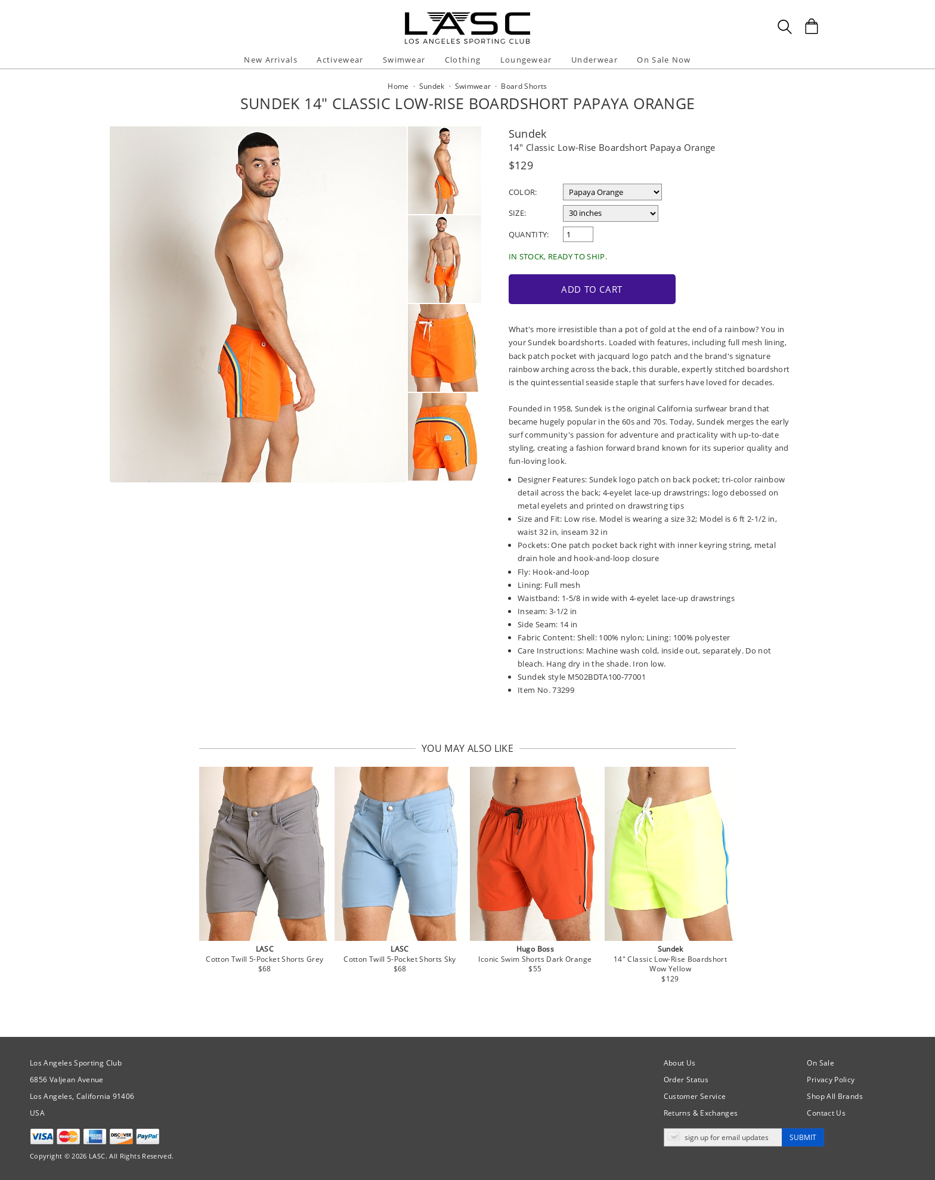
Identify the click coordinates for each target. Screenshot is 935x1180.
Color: (523, 192)
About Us (680, 1063)
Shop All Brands (834, 1096)
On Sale (820, 1063)
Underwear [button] (594, 59)
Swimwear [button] (404, 59)
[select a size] (610, 213)
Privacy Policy (830, 1079)
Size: (518, 212)
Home (398, 86)
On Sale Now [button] (664, 59)
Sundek (528, 133)
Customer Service (695, 1096)
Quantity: (529, 234)
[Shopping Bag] (811, 26)
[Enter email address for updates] (723, 1137)
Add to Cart (592, 289)
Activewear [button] (340, 59)
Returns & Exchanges (701, 1113)
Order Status (686, 1079)
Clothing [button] (463, 59)
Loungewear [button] (526, 59)
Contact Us (826, 1113)
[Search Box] (785, 27)
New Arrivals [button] (271, 59)
